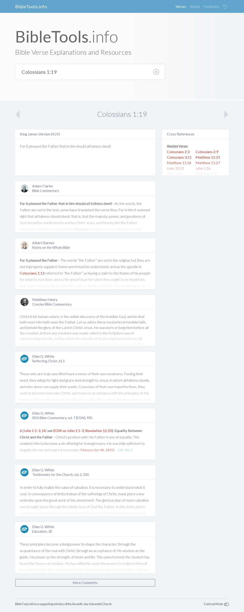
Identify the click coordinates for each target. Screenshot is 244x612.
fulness (96, 146)
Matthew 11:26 (179, 162)
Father (53, 146)
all (88, 146)
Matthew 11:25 (208, 157)
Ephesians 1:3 (206, 174)
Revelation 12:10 (98, 430)
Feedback (211, 6)
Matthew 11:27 (208, 162)
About (195, 6)
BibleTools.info (31, 6)
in (67, 146)
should (81, 146)
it (27, 146)
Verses (181, 6)
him (72, 146)
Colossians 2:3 (178, 151)
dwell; (106, 146)
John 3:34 (174, 174)
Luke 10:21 (175, 168)
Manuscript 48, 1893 (97, 450)
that (62, 146)
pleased (35, 146)
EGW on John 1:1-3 (68, 430)
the (44, 146)
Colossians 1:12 (32, 273)
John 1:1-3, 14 (35, 430)
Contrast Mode (213, 604)
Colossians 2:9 (207, 151)
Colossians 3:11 (179, 157)
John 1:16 (203, 168)
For (22, 146)
